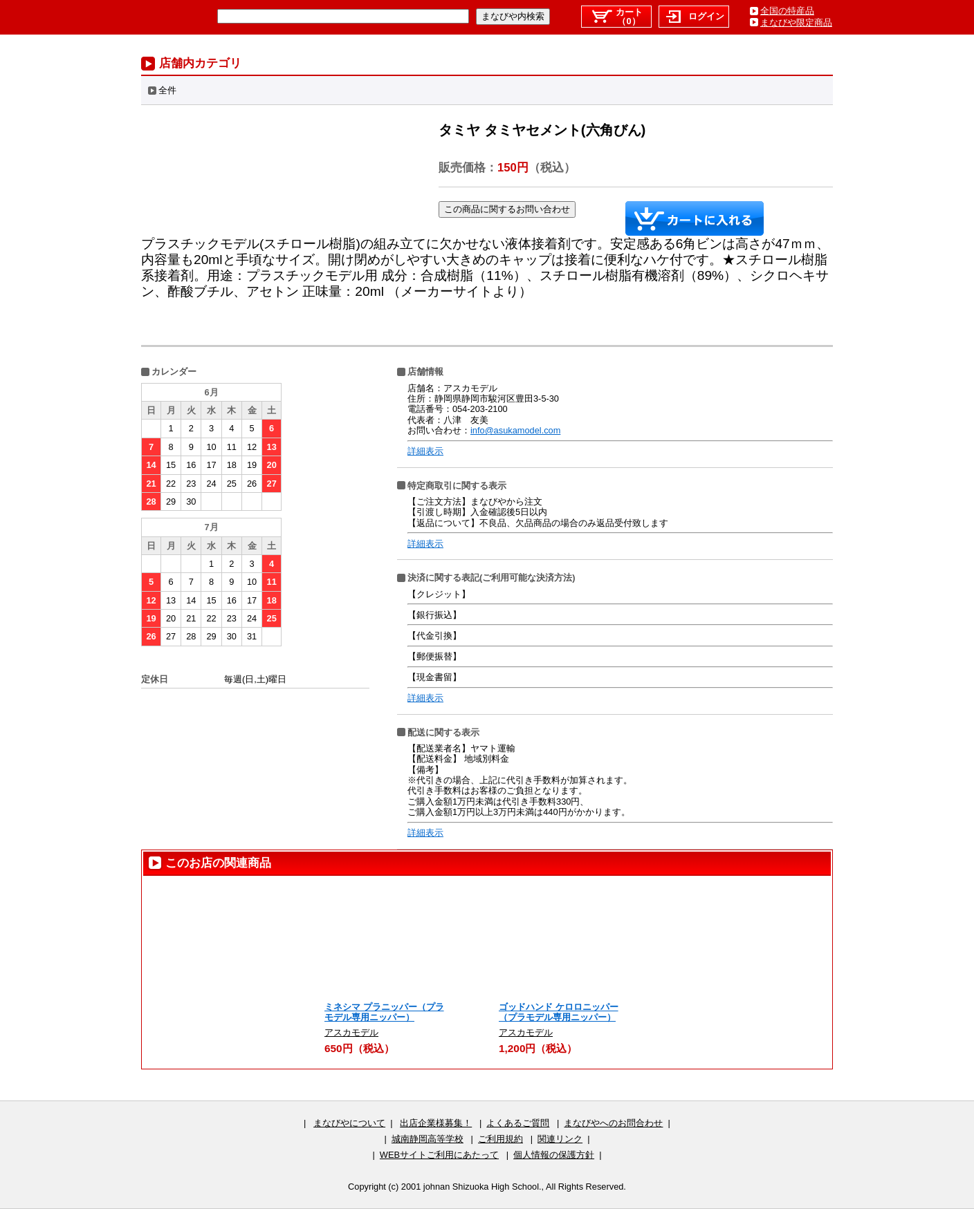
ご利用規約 (500, 1139)
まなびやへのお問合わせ (613, 1123)
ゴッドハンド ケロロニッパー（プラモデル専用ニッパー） (558, 1012)
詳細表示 (425, 451)
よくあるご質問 (517, 1123)
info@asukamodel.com (515, 430)
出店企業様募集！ (436, 1123)
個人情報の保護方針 (553, 1155)
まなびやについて (349, 1123)
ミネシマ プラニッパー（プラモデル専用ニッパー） (384, 1012)
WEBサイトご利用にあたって (439, 1155)
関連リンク (559, 1139)
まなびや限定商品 (796, 22)
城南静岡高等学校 (427, 1139)
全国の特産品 (787, 11)
